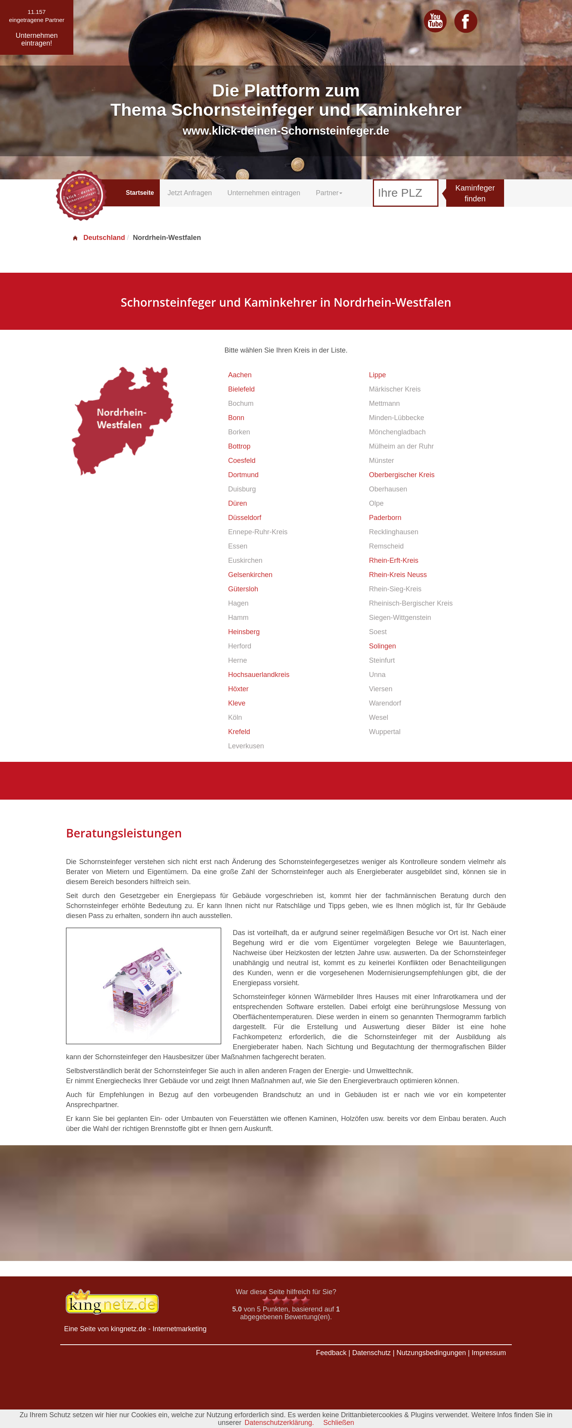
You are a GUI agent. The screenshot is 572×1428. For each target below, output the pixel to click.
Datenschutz (371, 1353)
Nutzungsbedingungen (431, 1353)
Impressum (489, 1353)
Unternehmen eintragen (263, 193)
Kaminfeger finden (475, 193)
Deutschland (98, 237)
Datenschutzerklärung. (279, 1422)
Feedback (331, 1353)
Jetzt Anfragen (190, 193)
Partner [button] (329, 193)
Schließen (338, 1422)
